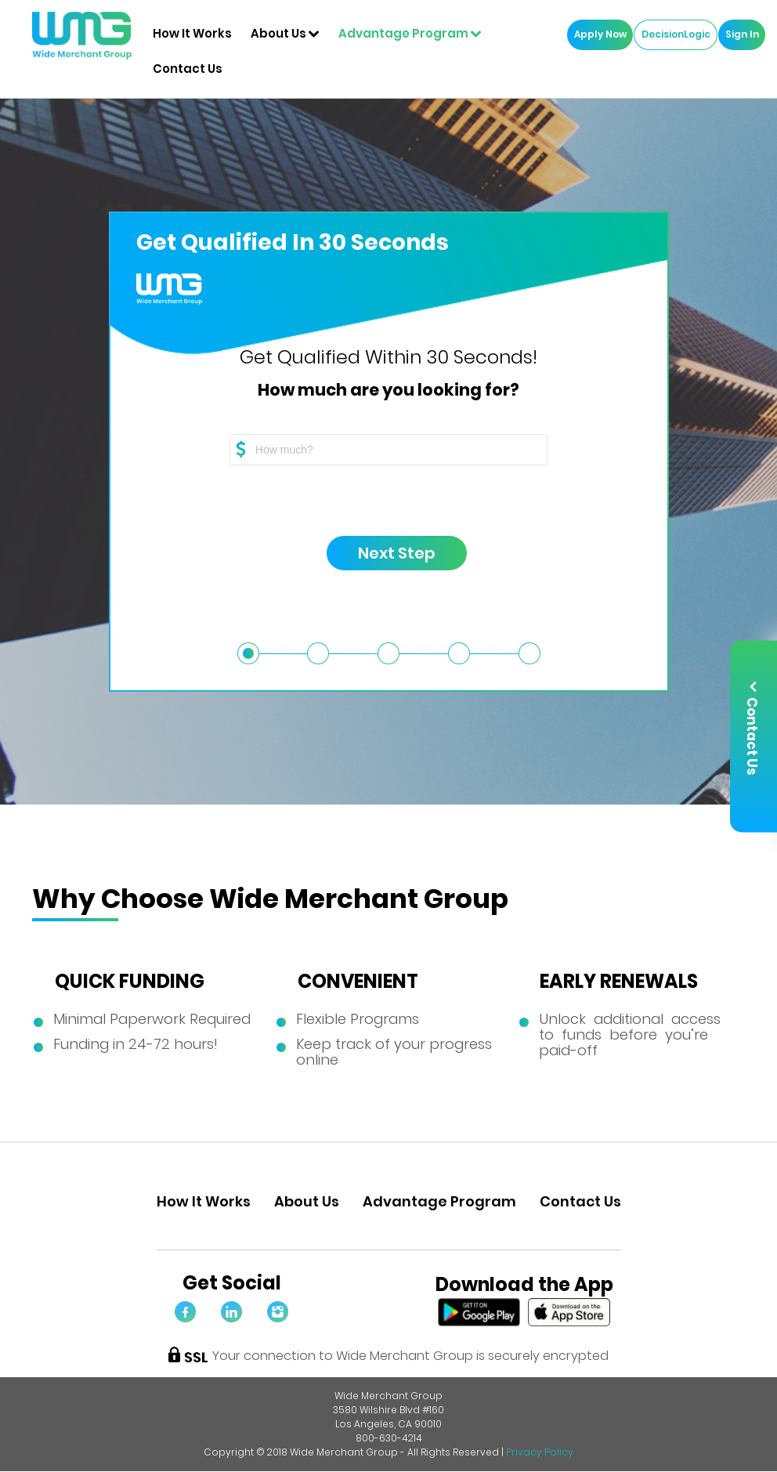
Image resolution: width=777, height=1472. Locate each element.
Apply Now (596, 35)
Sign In (738, 35)
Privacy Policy (539, 1452)
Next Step (381, 553)
